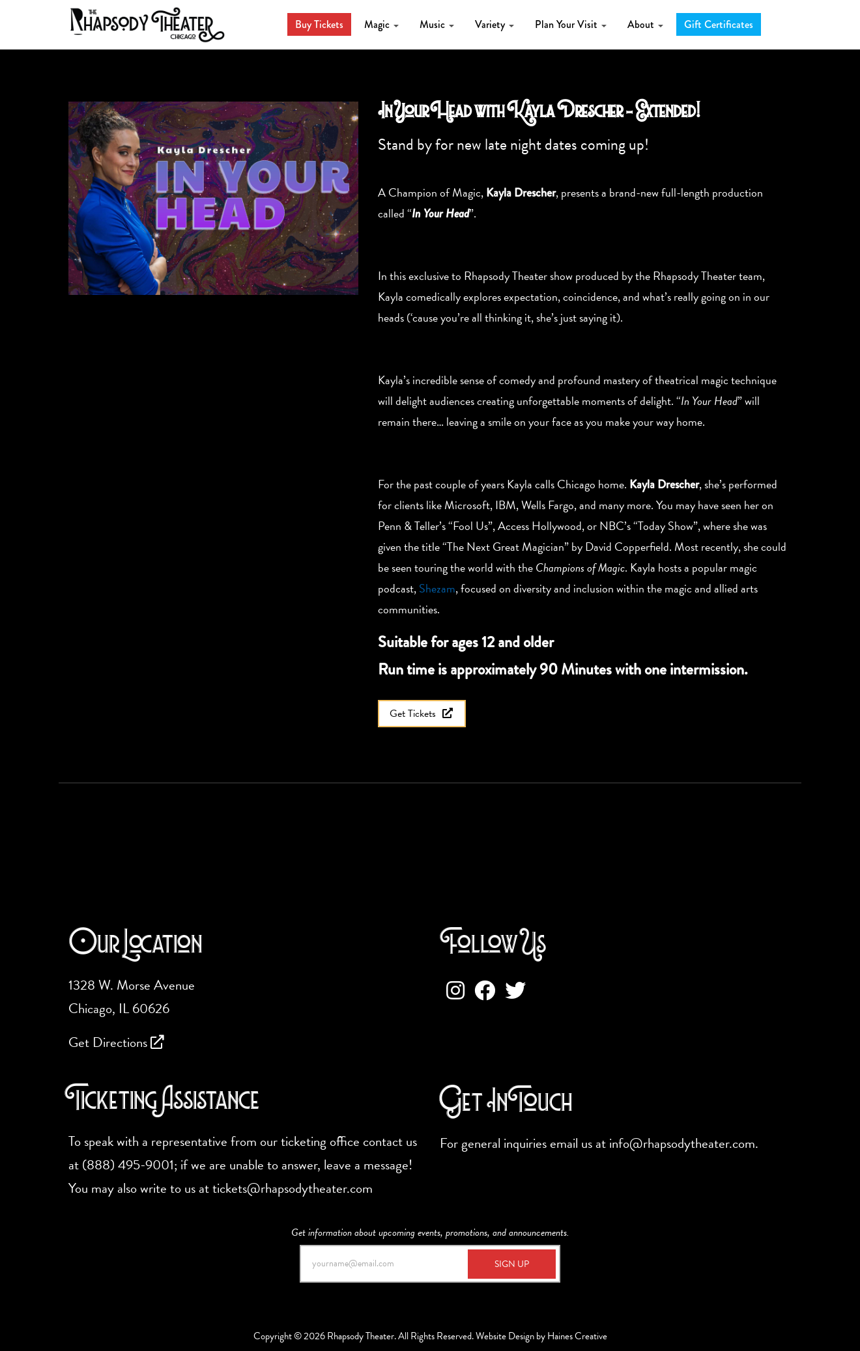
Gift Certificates (718, 24)
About (645, 24)
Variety (494, 24)
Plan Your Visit (571, 24)
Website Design (505, 1336)
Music (437, 24)
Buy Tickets (319, 24)
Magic (381, 24)
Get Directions (116, 1042)
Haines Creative (577, 1336)
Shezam (437, 588)
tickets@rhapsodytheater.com (292, 1188)
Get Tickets (422, 713)
